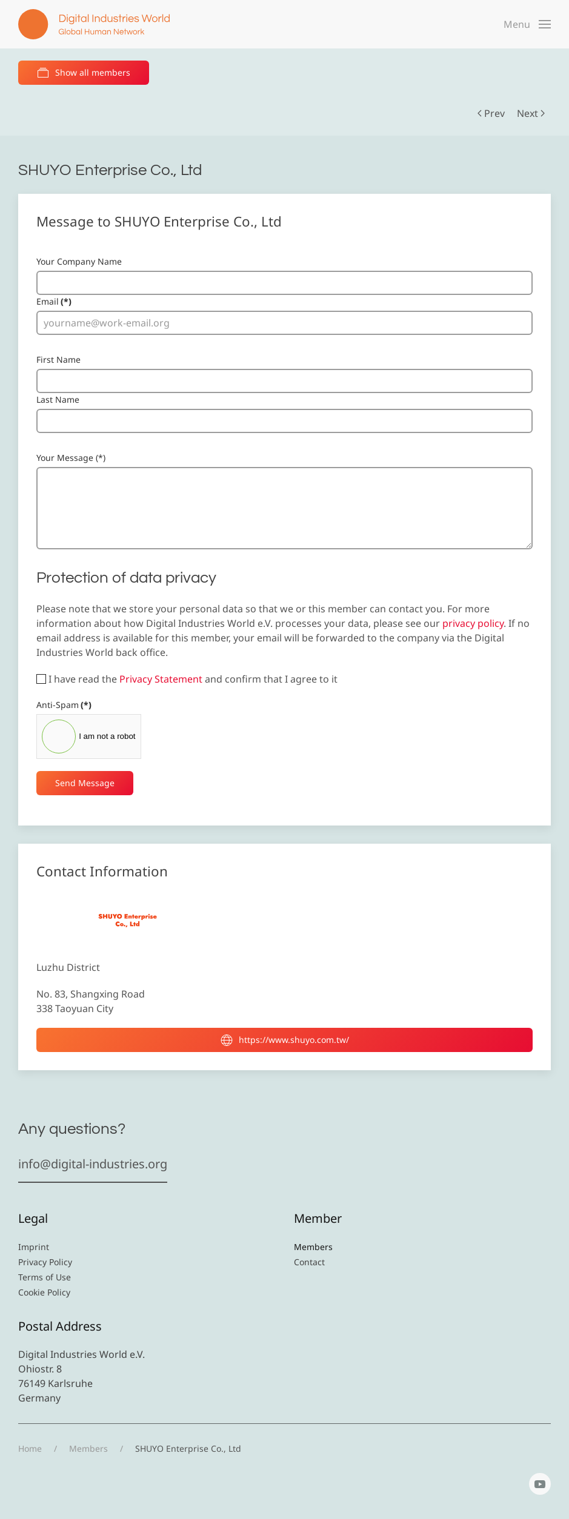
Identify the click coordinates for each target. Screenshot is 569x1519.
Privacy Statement (160, 679)
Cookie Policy (44, 1292)
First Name (58, 359)
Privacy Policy (45, 1262)
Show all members (83, 73)
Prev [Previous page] (491, 113)
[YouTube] (540, 1484)
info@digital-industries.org (92, 1164)
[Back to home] (94, 24)
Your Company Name (79, 261)
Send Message (85, 783)
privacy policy (473, 623)
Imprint (33, 1247)
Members (313, 1247)
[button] (527, 24)
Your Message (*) (70, 457)
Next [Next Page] (531, 113)
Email (54, 301)
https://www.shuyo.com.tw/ (285, 1040)
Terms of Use (44, 1277)
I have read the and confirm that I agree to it (187, 679)
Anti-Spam (64, 704)
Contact (309, 1262)
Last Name (57, 399)
